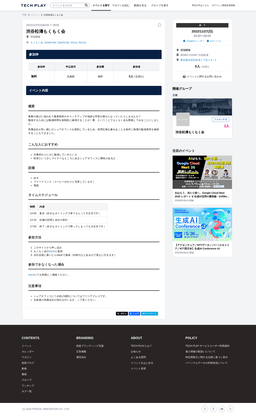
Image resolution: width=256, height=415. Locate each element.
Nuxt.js (82, 42)
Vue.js (73, 42)
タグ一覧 (27, 391)
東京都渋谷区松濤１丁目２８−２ (198, 60)
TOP (24, 15)
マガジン (27, 357)
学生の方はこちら (200, 5)
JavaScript (50, 42)
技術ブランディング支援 (90, 345)
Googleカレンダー (193, 41)
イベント (35, 15)
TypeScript (63, 42)
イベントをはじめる (142, 362)
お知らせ (136, 351)
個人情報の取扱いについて (200, 351)
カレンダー (28, 351)
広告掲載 (81, 351)
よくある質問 (138, 357)
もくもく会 (36, 42)
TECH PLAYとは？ (141, 345)
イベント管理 (138, 368)
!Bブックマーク (149, 313)
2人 (226, 126)
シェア (134, 313)
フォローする (220, 119)
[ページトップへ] (33, 5)
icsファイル (214, 41)
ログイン (216, 5)
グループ (27, 379)
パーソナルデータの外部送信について (206, 362)
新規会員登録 (228, 5)
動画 (24, 368)
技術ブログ (28, 362)
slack (52, 251)
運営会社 (81, 357)
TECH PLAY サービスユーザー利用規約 (207, 345)
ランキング (28, 385)
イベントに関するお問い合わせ (202, 76)
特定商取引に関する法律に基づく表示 (206, 357)
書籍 (24, 374)
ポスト (122, 313)
